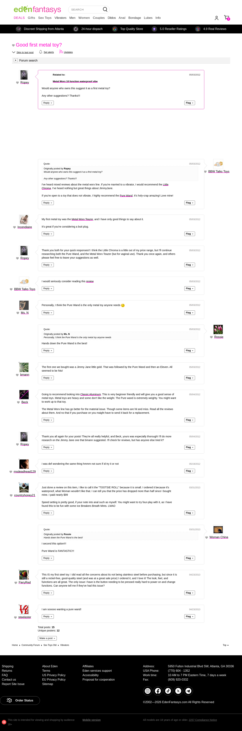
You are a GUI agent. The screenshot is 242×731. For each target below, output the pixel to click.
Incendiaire (25, 227)
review (90, 281)
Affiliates (88, 666)
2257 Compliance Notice (203, 719)
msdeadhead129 (25, 471)
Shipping (7, 666)
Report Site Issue (13, 684)
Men (72, 18)
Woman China (218, 537)
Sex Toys (45, 18)
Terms (46, 670)
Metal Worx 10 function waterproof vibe (75, 81)
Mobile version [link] (91, 719)
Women (84, 18)
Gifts (31, 18)
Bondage (134, 18)
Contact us (9, 679)
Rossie (218, 337)
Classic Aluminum (90, 394)
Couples (99, 18)
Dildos (112, 18)
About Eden (50, 666)
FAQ (5, 675)
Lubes (148, 18)
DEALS (19, 18)
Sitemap (47, 684)
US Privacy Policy (53, 675)
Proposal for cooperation (98, 679)
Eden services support (97, 670)
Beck (24, 402)
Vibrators (60, 18)
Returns (7, 670)
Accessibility (90, 675)
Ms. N (25, 312)
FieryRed (25, 582)
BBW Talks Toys (218, 171)
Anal (122, 18)
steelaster (24, 617)
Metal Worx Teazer (82, 219)
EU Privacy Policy (53, 679)
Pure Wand (126, 195)
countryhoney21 (24, 495)
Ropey (25, 82)
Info (158, 18)
